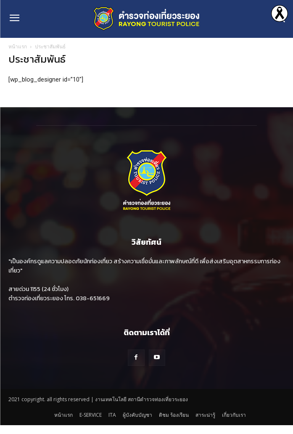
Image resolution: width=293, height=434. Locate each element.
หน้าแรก (17, 46)
